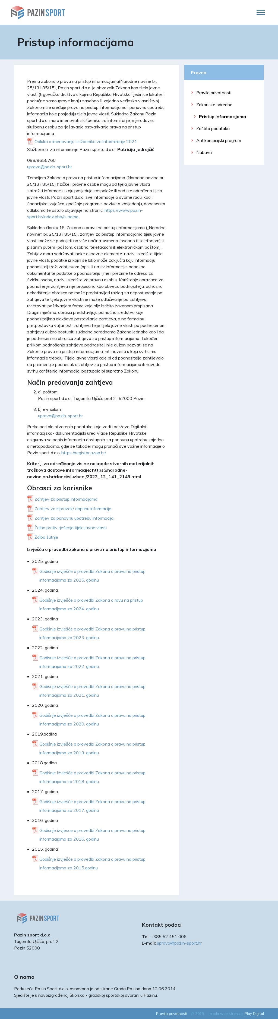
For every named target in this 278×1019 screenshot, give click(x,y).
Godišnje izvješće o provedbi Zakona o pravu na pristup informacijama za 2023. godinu (92, 633)
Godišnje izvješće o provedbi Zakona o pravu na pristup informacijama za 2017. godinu (92, 806)
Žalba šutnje (46, 537)
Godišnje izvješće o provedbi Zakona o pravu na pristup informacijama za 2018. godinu (92, 777)
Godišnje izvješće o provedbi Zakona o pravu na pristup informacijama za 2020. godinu (92, 719)
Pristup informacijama (222, 116)
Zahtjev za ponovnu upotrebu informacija (73, 518)
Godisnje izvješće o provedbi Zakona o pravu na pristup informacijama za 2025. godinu (92, 576)
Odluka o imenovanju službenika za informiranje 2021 (85, 141)
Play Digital (254, 1013)
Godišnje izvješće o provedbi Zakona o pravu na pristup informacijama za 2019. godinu (92, 748)
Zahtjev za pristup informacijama (65, 499)
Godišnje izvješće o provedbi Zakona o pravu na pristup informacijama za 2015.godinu (92, 863)
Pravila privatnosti (213, 92)
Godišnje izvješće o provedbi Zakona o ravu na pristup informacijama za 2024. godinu (91, 604)
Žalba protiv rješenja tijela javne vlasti (70, 527)
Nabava (204, 152)
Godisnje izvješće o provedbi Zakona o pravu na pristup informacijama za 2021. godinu (92, 691)
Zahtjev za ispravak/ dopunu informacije (72, 508)
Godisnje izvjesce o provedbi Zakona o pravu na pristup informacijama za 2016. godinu (92, 835)
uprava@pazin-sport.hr (49, 166)
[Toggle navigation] (260, 12)
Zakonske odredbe (214, 104)
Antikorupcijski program (218, 140)
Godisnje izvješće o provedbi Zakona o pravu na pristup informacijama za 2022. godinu (92, 662)
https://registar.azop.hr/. (83, 452)
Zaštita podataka (213, 128)
